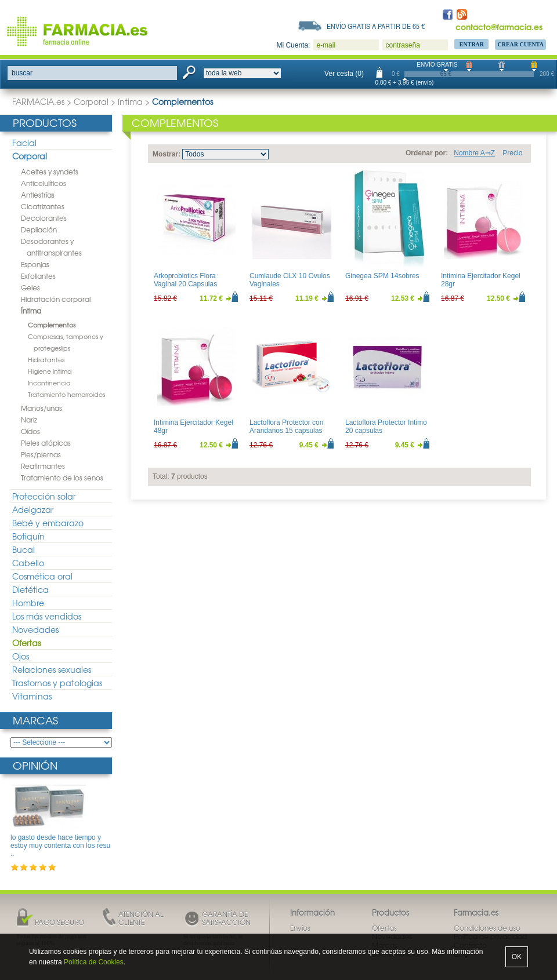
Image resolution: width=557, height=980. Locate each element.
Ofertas (26, 643)
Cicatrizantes (42, 206)
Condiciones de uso (487, 928)
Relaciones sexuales (51, 669)
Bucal (23, 549)
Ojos (20, 656)
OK (517, 957)
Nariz (29, 419)
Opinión (35, 765)
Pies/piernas (41, 454)
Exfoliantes (38, 276)
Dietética (30, 589)
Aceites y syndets (49, 171)
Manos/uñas (41, 408)
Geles (30, 287)
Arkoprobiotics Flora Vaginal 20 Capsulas (185, 280)
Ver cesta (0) (344, 74)
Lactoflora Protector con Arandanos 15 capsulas (286, 426)
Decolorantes (44, 218)
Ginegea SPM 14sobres (382, 276)
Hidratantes (46, 359)
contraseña (402, 45)
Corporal (91, 101)
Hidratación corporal (56, 299)
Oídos (30, 431)
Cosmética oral (42, 576)
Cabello (28, 563)
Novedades (35, 629)
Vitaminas (32, 696)
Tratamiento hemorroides (66, 394)
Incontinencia (49, 382)
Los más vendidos (46, 616)
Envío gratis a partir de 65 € (376, 26)
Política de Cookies (94, 962)
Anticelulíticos (43, 183)
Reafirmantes (43, 466)
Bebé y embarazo (48, 523)
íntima (130, 101)
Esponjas (35, 264)
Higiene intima (50, 371)
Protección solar (43, 496)
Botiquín (28, 536)
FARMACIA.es (38, 101)
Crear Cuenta (520, 44)
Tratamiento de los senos (62, 477)
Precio (512, 153)
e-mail (325, 45)
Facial (24, 142)
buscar (22, 73)
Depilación (39, 229)
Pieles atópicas (46, 443)
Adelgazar (32, 509)
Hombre (28, 603)
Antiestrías (38, 195)
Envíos (300, 928)
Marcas (35, 720)
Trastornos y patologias (57, 682)
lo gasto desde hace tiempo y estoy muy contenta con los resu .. (60, 845)
